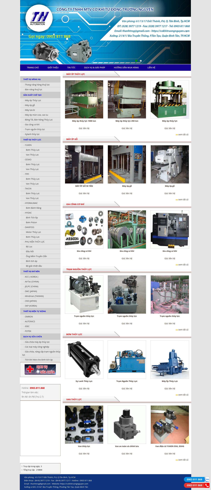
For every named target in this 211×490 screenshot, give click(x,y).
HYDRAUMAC (31, 203)
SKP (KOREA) (31, 305)
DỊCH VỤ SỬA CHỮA (32, 336)
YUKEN (28, 145)
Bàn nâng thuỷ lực (33, 89)
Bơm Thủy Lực (33, 149)
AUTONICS (30, 321)
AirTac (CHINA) (32, 281)
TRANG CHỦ (33, 67)
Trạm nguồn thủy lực (35, 129)
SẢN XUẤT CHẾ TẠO (32, 95)
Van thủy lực (84, 446)
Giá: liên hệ (84, 128)
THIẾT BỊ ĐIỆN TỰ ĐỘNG (34, 311)
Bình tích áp (31, 261)
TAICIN (28, 188)
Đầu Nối (30, 251)
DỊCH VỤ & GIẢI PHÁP (94, 67)
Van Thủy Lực (32, 154)
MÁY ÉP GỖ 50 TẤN (84, 186)
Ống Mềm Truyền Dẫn (36, 256)
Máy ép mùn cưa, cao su (36, 114)
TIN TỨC (71, 67)
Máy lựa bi (30, 110)
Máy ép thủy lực (169, 121)
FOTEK (28, 331)
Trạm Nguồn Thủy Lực (126, 381)
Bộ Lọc (29, 246)
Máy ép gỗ (30, 105)
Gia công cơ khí (32, 124)
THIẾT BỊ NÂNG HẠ (32, 79)
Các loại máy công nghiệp (37, 346)
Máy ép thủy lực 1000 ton (84, 121)
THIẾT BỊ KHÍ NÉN (31, 271)
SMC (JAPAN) (31, 291)
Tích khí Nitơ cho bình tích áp (39, 359)
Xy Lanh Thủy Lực (84, 381)
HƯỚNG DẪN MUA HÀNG (126, 67)
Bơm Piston (31, 222)
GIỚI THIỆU (53, 67)
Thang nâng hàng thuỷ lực (37, 84)
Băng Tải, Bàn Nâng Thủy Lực (39, 119)
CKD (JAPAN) (31, 301)
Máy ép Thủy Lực (33, 100)
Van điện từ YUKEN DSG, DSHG (169, 446)
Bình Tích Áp (32, 217)
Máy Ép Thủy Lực (170, 381)
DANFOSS (29, 227)
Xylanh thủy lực (32, 134)
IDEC (27, 326)
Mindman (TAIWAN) (34, 296)
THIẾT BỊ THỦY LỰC (32, 139)
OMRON (29, 316)
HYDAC (28, 212)
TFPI (27, 174)
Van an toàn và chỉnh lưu (127, 446)
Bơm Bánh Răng (33, 207)
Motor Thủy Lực (33, 232)
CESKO (28, 159)
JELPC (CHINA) (31, 286)
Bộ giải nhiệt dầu (34, 265)
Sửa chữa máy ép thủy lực (37, 342)
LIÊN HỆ (151, 67)
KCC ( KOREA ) (31, 276)
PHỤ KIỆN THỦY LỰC (35, 241)
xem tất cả (183, 134)
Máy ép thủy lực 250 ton (126, 121)
